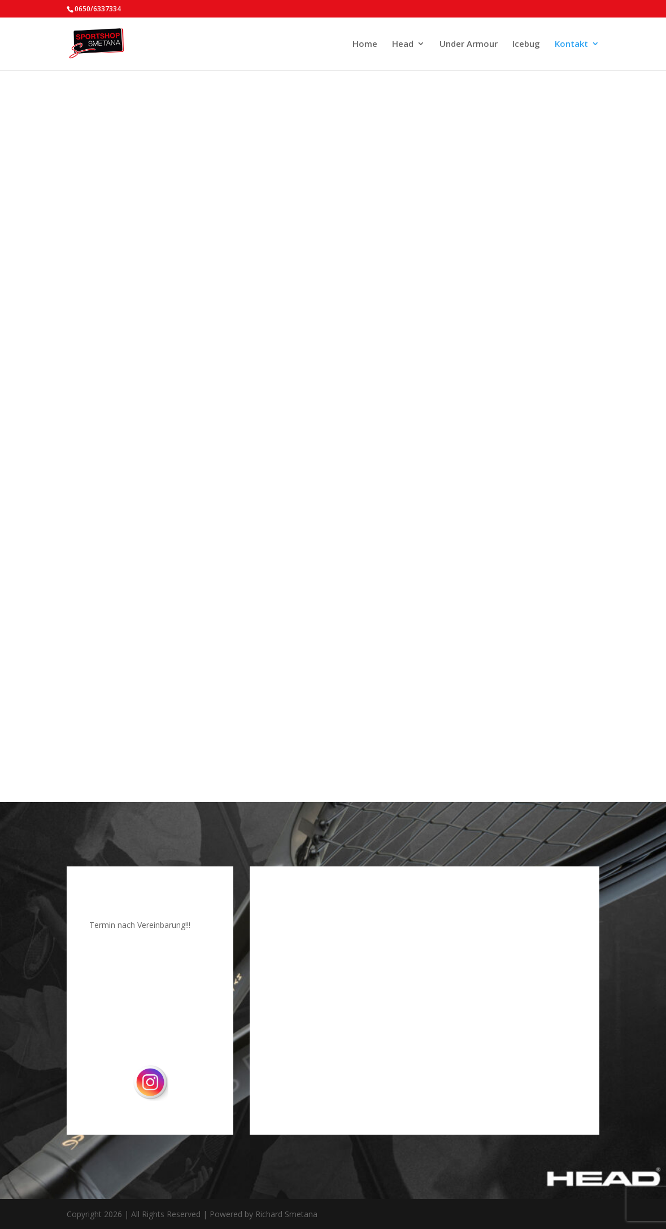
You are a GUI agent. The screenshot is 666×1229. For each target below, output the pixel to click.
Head (402, 44)
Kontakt (571, 44)
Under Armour (468, 44)
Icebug (526, 44)
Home (364, 44)
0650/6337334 (98, 9)
